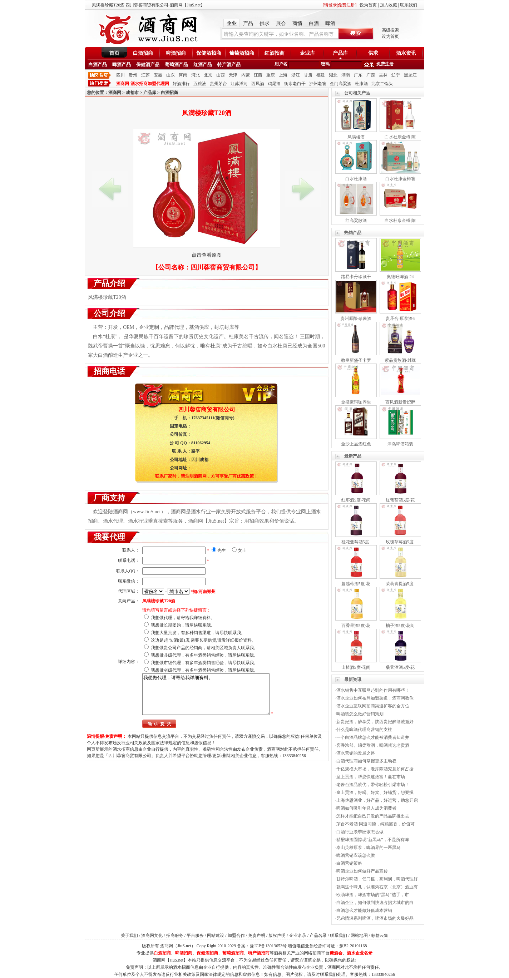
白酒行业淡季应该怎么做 (360, 831)
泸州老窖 (317, 83)
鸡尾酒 (274, 83)
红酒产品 (202, 64)
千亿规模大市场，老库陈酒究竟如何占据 (375, 768)
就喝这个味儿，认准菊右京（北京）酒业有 (377, 886)
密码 (325, 63)
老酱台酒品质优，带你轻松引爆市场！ (372, 784)
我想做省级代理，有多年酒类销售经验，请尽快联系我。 (204, 670)
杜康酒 (361, 83)
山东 (170, 75)
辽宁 (395, 75)
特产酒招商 (259, 952)
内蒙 (245, 75)
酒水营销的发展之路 (355, 753)
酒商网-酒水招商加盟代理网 (142, 83)
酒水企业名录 (359, 952)
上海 (283, 75)
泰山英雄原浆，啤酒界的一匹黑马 (368, 847)
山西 (220, 75)
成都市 (132, 92)
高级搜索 (390, 30)
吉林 (383, 75)
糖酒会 (336, 952)
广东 (358, 75)
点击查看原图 (207, 255)
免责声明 (256, 935)
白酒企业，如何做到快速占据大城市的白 (375, 902)
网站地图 (359, 935)
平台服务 (195, 935)
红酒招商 (275, 53)
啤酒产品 (121, 64)
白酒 (314, 23)
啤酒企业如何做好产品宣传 (362, 871)
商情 (297, 23)
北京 (208, 75)
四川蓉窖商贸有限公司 (223, 267)
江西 (258, 75)
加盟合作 (236, 935)
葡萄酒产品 (176, 64)
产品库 (340, 53)
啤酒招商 (176, 53)
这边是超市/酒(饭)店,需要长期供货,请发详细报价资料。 (203, 640)
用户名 (281, 63)
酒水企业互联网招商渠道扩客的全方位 (372, 705)
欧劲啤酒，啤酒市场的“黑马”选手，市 (372, 894)
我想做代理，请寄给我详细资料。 (183, 617)
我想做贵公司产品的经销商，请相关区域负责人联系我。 (204, 647)
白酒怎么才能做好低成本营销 (364, 910)
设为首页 (368, 5)
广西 (370, 75)
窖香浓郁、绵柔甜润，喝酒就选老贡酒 (372, 745)
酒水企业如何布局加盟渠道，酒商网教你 (375, 698)
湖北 (333, 75)
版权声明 (277, 935)
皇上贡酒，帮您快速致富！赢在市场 (370, 776)
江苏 (145, 75)
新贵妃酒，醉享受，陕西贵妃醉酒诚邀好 (375, 721)
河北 (195, 75)
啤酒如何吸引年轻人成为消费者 (366, 808)
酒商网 (114, 92)
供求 (265, 23)
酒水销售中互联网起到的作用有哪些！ (372, 690)
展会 (281, 23)
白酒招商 (143, 53)
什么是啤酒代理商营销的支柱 (364, 729)
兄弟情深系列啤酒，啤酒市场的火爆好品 (375, 918)
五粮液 (199, 83)
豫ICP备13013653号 (268, 945)
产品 (248, 23)
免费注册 (385, 63)
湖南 (345, 75)
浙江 (295, 75)
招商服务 (174, 935)
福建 (320, 75)
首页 (114, 53)
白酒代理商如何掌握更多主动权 (366, 761)
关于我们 (129, 935)
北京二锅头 (382, 83)
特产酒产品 (229, 64)
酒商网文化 (152, 935)
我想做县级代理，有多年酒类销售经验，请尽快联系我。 (204, 655)
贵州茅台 (218, 83)
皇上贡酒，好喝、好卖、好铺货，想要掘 (375, 792)
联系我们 (408, 5)
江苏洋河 (239, 83)
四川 (120, 75)
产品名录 (318, 935)
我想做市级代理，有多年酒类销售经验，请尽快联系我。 (204, 662)
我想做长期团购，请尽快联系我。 (183, 625)
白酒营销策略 (349, 863)
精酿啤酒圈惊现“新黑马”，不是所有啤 (372, 839)
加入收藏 (388, 5)
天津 (233, 75)
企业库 (307, 53)
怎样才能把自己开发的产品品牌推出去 (372, 816)
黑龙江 (410, 75)
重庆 (270, 75)
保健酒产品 (147, 64)
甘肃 (308, 75)
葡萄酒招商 (241, 53)
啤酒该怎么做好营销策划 (360, 713)
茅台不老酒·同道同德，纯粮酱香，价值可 (375, 823)
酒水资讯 (406, 53)
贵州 (133, 75)
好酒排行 (181, 83)
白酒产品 (97, 64)
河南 (183, 75)
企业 (232, 23)
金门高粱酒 (340, 83)
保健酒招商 (208, 53)
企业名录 (297, 935)
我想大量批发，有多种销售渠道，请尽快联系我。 (198, 632)
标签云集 (379, 935)
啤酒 (330, 23)
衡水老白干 (295, 83)
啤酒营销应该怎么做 (355, 855)
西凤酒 (257, 83)
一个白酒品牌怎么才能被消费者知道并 (372, 737)
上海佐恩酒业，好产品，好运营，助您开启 (377, 800)
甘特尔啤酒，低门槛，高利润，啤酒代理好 (377, 878)
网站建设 (215, 935)
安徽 (158, 75)
